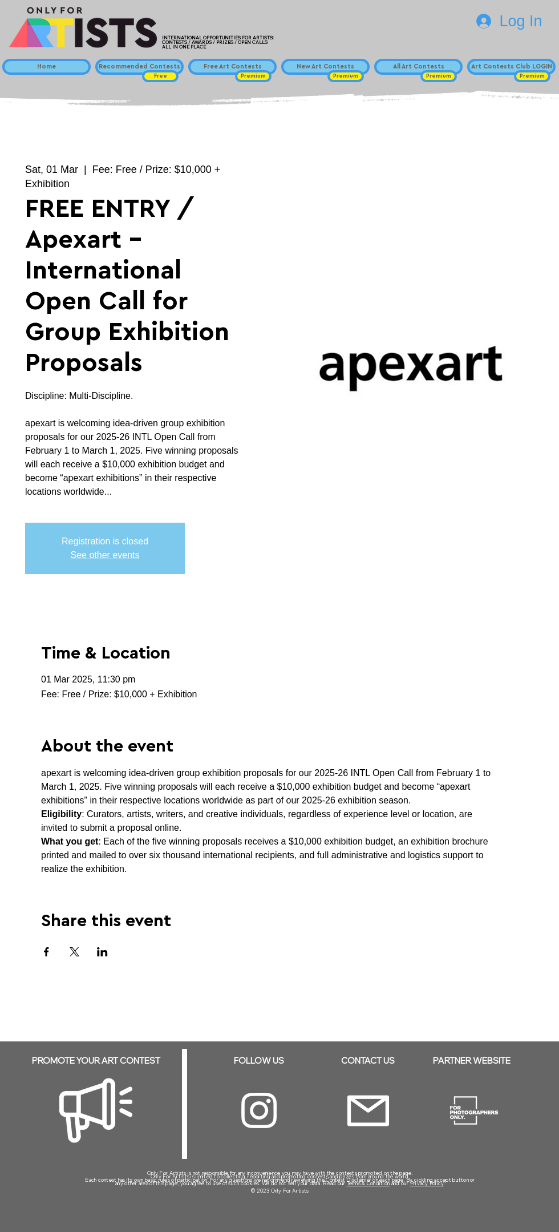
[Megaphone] (95, 1110)
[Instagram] (259, 1110)
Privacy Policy (427, 1183)
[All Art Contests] (418, 67)
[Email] (368, 1111)
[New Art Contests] (325, 67)
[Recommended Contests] (139, 67)
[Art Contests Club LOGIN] (511, 67)
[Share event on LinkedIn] (102, 951)
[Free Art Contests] (232, 67)
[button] (160, 76)
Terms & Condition (368, 1183)
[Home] (46, 67)
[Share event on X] (74, 951)
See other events (105, 555)
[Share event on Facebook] (46, 951)
